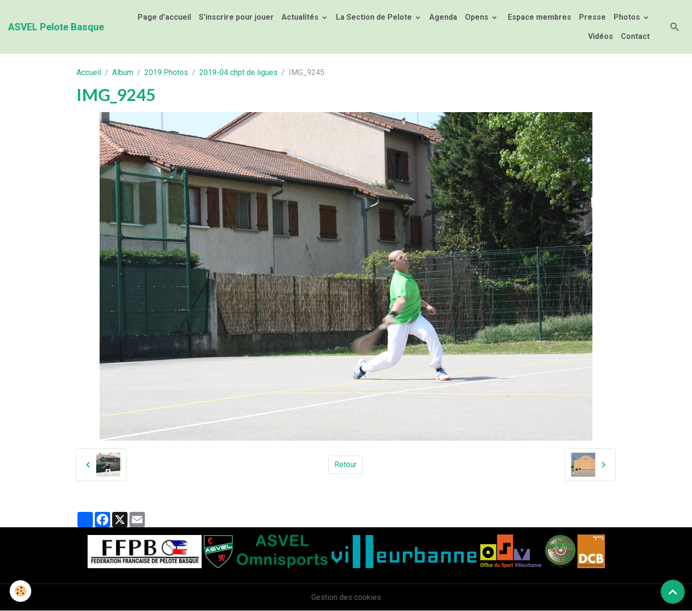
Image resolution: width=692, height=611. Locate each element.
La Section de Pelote (375, 17)
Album (122, 72)
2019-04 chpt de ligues (238, 72)
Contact (635, 36)
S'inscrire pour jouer (236, 17)
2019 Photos (166, 72)
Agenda (443, 17)
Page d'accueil (164, 17)
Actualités (301, 17)
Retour (345, 464)
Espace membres (538, 17)
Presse (592, 17)
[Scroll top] (673, 592)
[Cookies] (20, 591)
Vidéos (600, 36)
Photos (628, 17)
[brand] (56, 27)
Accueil (89, 72)
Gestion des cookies (346, 597)
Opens (477, 17)
